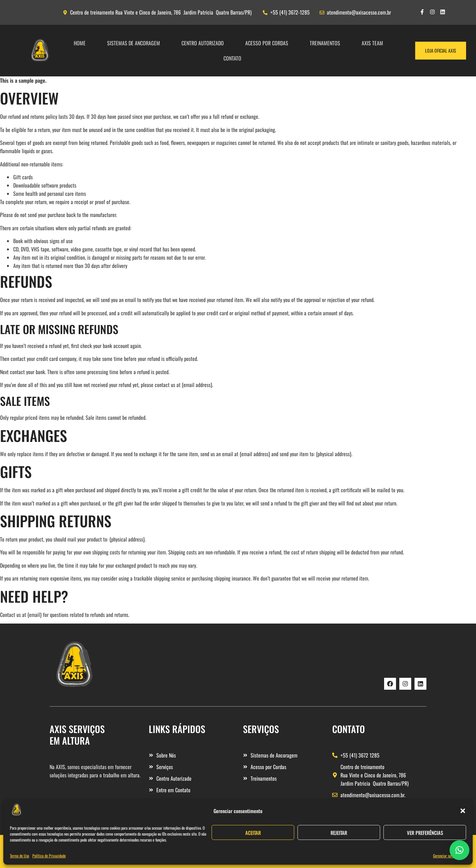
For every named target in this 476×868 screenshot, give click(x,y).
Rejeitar (339, 832)
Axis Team (372, 43)
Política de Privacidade (49, 855)
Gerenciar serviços (446, 855)
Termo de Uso (19, 855)
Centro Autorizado (202, 43)
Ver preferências (425, 832)
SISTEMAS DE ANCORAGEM (133, 43)
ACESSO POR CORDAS (266, 43)
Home (80, 43)
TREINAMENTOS (325, 43)
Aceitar (253, 832)
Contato (232, 58)
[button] (462, 810)
